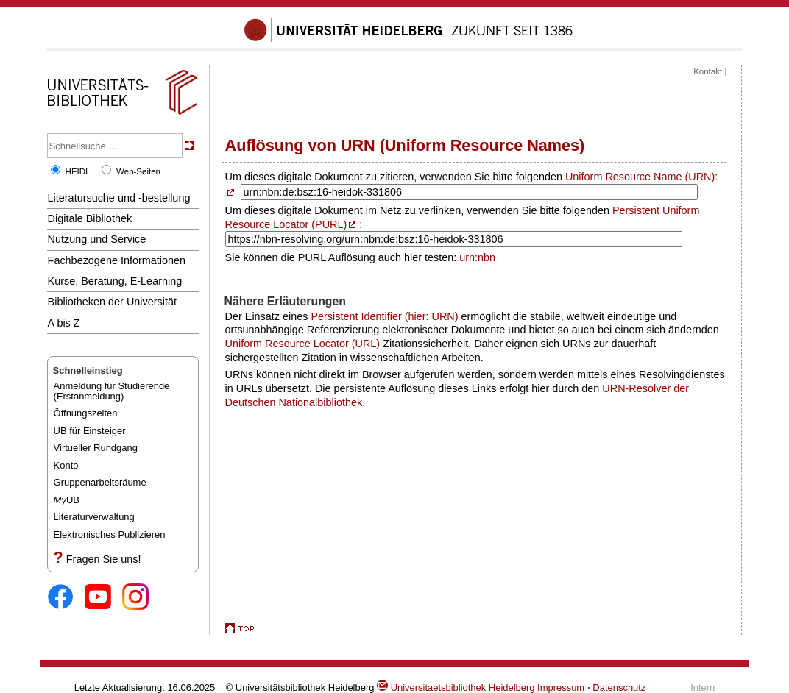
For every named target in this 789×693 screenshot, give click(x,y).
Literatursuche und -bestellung (119, 198)
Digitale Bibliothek (90, 218)
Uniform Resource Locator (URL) (303, 343)
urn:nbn (477, 257)
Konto (66, 465)
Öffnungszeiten (86, 413)
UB (66, 499)
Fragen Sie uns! (103, 559)
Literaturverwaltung (94, 516)
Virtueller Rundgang (96, 447)
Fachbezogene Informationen (116, 260)
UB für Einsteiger (90, 430)
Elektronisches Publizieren (110, 534)
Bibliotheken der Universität (112, 302)
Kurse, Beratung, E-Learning (115, 281)
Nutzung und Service (97, 239)
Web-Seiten (138, 171)
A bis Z (64, 323)
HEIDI (77, 171)
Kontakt (707, 71)
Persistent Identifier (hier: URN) (384, 316)
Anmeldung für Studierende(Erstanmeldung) (112, 391)
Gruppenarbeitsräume (100, 482)
